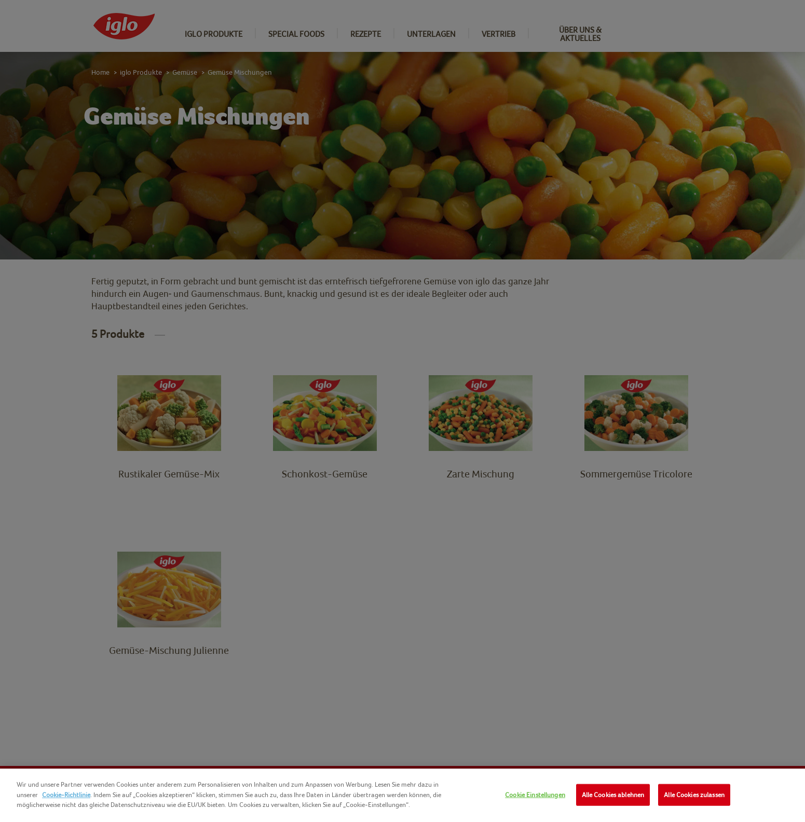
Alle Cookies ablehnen (613, 795)
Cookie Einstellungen (535, 795)
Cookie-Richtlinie (66, 795)
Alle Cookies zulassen (694, 795)
